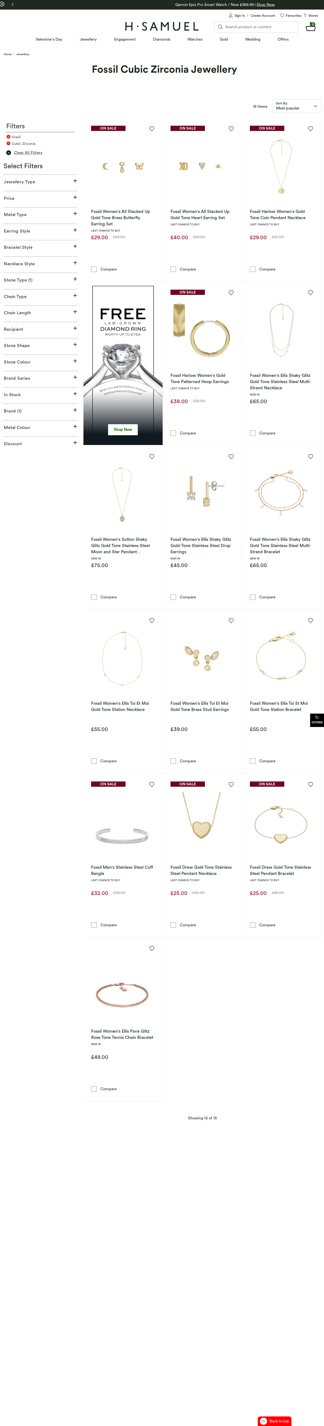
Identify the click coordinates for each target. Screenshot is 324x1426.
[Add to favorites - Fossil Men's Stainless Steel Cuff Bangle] (151, 784)
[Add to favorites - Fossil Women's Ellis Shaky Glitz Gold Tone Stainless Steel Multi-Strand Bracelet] (310, 456)
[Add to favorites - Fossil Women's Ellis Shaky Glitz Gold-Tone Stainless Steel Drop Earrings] (231, 456)
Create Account (263, 15)
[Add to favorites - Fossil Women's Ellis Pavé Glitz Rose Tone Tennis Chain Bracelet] (151, 948)
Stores (313, 15)
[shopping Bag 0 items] (311, 27)
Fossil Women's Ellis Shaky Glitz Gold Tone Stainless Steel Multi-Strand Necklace (280, 381)
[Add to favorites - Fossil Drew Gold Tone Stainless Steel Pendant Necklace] (231, 784)
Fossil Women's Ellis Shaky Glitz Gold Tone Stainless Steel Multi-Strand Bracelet (280, 545)
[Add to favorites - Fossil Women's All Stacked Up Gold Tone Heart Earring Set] (231, 128)
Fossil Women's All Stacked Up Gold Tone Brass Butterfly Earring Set (120, 217)
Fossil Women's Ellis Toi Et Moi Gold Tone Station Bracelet (279, 706)
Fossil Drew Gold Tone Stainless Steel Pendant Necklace (201, 870)
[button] (12, 4)
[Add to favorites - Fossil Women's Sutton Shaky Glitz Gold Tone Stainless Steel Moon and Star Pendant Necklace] (151, 456)
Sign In (240, 15)
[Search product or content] (256, 27)
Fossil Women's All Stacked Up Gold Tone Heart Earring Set (200, 214)
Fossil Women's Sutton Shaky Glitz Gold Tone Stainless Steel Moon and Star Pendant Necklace (120, 546)
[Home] (162, 26)
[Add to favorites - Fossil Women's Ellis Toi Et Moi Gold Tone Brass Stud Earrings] (231, 620)
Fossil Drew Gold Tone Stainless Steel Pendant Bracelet (280, 870)
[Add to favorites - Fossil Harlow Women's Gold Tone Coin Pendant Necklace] (310, 128)
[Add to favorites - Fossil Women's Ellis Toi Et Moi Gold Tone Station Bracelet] (310, 620)
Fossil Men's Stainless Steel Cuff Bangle (122, 870)
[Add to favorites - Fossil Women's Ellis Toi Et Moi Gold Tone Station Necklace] (151, 620)
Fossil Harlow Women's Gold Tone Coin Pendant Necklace (278, 214)
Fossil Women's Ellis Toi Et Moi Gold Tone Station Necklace (120, 706)
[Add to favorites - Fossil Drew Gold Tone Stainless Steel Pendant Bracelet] (310, 784)
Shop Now (123, 429)
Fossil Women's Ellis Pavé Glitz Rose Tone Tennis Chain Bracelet (122, 1034)
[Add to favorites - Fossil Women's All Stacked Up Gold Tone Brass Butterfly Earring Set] (151, 128)
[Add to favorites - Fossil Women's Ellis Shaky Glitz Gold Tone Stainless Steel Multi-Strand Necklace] (310, 292)
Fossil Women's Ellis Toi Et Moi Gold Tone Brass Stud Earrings (199, 706)
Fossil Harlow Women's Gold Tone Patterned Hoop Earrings (199, 378)
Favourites (293, 15)
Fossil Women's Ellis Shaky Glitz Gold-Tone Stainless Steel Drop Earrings (200, 545)
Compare (108, 268)
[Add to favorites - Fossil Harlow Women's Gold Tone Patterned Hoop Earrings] (231, 292)
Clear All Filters (24, 152)
